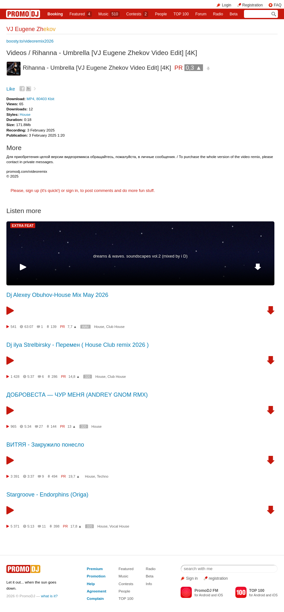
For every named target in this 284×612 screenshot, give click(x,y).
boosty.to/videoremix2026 (29, 41)
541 (13, 327)
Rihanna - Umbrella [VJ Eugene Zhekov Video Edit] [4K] (114, 52)
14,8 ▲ (74, 376)
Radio (218, 14)
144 (53, 426)
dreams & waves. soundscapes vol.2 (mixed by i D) (140, 256)
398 (56, 526)
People (161, 14)
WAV (85, 326)
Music (108, 14)
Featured (80, 14)
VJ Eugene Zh (31, 29)
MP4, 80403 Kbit (40, 99)
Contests (125, 584)
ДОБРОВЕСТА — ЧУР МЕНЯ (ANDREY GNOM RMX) (77, 395)
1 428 (15, 376)
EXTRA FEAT (23, 225)
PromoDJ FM (206, 590)
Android (204, 595)
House (25, 114)
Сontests (137, 14)
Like (10, 88)
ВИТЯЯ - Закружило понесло (45, 444)
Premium (95, 569)
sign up (32, 190)
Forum (201, 14)
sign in (72, 190)
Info (149, 584)
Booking (55, 14)
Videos (16, 52)
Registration (252, 5)
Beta (234, 14)
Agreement (96, 591)
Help (91, 584)
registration (218, 578)
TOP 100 (181, 14)
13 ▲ (72, 426)
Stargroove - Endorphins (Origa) (47, 494)
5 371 (15, 526)
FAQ (277, 5)
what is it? (49, 596)
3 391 (15, 476)
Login (226, 5)
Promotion (96, 576)
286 (54, 376)
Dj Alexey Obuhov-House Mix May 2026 (57, 295)
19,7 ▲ (74, 476)
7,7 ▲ (72, 327)
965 (13, 426)
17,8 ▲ (76, 526)
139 (53, 327)
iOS (220, 595)
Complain (95, 598)
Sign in (192, 578)
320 (87, 376)
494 (54, 476)
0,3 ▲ (194, 67)
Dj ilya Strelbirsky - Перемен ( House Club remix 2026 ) (77, 345)
